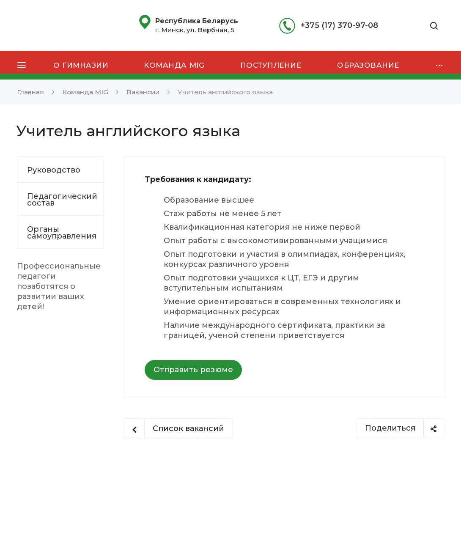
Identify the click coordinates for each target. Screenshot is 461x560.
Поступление (271, 65)
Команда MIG (174, 65)
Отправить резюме (193, 369)
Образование (368, 65)
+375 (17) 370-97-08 (339, 25)
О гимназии (80, 65)
